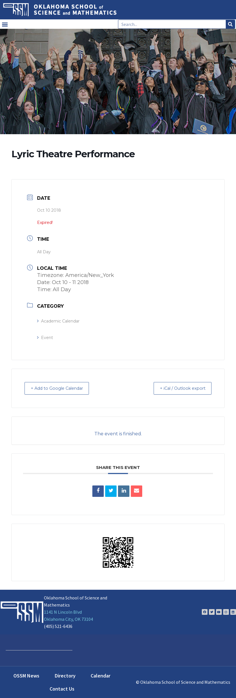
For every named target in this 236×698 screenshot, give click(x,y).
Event (45, 337)
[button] (4, 24)
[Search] (230, 24)
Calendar (100, 675)
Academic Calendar (58, 321)
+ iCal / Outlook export (179, 388)
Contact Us (62, 688)
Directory (65, 675)
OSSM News (26, 675)
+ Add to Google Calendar (61, 388)
